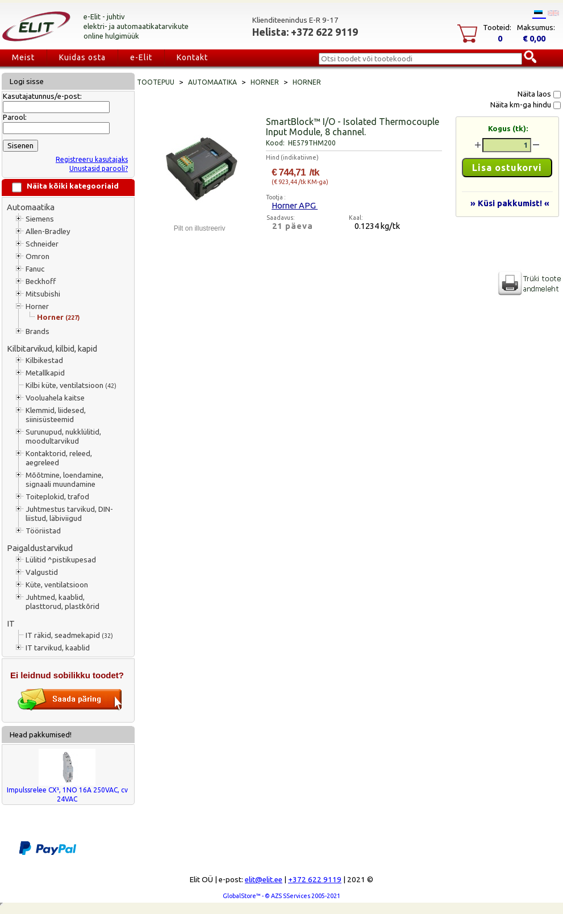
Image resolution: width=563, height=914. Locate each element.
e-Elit (141, 57)
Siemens (40, 219)
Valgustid (42, 572)
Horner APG (295, 205)
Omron (37, 256)
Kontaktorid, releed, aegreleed (59, 458)
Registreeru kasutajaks (92, 159)
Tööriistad (43, 531)
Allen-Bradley (48, 231)
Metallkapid (45, 373)
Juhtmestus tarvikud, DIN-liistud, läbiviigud (69, 514)
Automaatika (31, 207)
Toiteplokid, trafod (57, 497)
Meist (23, 57)
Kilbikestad (44, 360)
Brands (37, 331)
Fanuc (35, 269)
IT (11, 623)
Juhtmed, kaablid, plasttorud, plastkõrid (62, 602)
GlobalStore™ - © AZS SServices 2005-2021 (281, 895)
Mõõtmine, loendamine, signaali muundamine (64, 480)
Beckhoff (41, 281)
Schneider (42, 244)
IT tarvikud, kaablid (58, 648)
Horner (37, 306)
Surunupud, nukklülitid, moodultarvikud (63, 436)
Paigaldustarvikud (40, 548)
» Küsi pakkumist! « (509, 203)
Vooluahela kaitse (55, 398)
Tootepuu (155, 82)
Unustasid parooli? (98, 168)
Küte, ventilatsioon (57, 585)
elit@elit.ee (263, 879)
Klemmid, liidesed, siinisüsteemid (56, 415)
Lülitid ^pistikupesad (61, 560)
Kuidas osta (82, 57)
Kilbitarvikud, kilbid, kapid (52, 348)
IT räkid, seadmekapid (69, 635)
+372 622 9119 (314, 879)
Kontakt (192, 57)
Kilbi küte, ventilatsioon (71, 385)
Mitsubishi (43, 294)
